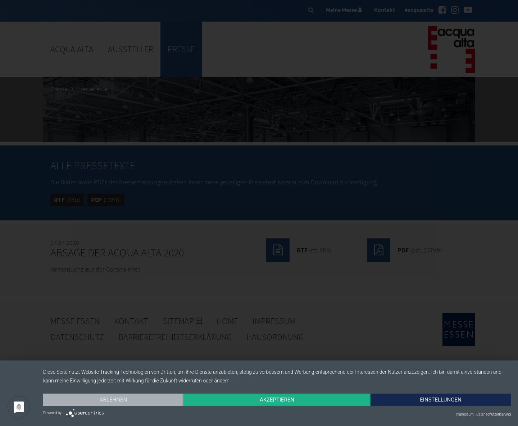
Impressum (465, 414)
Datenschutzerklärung (493, 414)
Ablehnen (113, 399)
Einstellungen (440, 399)
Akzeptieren (277, 399)
